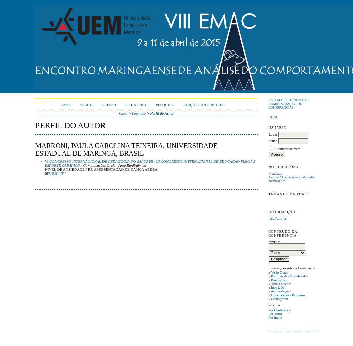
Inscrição (277, 287)
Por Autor (275, 314)
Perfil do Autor (162, 113)
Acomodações (281, 291)
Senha (273, 141)
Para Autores (277, 218)
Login (273, 134)
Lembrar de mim (288, 149)
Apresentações (281, 284)
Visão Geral (279, 272)
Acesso (108, 105)
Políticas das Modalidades (289, 276)
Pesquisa (165, 105)
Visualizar (275, 173)
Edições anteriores (203, 105)
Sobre (86, 105)
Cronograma (280, 299)
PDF (63, 174)
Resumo (52, 174)
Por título (275, 317)
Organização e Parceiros (288, 295)
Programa (278, 280)
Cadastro (136, 105)
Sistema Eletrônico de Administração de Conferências (289, 103)
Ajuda (272, 117)
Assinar (273, 177)
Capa (65, 105)
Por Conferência (279, 310)
